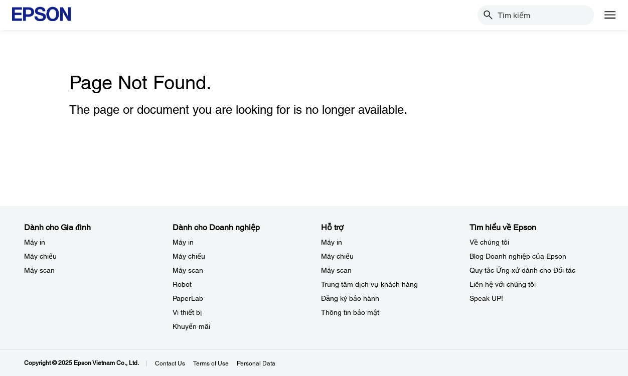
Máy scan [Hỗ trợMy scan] (336, 270)
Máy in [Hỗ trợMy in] (331, 242)
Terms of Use (211, 363)
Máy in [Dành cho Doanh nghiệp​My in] (183, 242)
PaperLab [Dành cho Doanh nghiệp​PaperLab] (188, 298)
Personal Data (256, 363)
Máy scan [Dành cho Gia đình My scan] (39, 270)
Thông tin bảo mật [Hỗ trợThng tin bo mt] (350, 312)
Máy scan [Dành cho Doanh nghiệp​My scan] (188, 270)
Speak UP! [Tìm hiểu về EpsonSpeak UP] (486, 298)
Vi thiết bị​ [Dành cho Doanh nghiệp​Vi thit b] (187, 312)
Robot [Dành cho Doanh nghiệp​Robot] (182, 284)
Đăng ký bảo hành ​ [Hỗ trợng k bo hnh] (351, 298)
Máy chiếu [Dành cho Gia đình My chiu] (40, 256)
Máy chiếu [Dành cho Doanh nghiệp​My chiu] (189, 256)
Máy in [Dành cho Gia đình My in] (34, 242)
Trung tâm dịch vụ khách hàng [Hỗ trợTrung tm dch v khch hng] (369, 284)
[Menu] (610, 15)
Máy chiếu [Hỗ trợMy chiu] (337, 256)
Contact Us (170, 363)
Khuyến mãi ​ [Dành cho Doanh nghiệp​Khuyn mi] (192, 326)
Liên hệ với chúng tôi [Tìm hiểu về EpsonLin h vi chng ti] (502, 284)
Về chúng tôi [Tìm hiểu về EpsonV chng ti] (489, 242)
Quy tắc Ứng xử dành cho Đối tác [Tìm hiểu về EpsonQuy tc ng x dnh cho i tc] (522, 270)
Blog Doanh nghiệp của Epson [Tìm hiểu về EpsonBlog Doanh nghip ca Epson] (517, 256)
